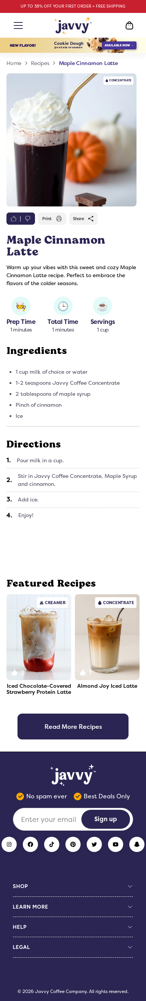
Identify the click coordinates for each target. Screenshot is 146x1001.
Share (83, 219)
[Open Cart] (129, 25)
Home (13, 63)
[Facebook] (30, 844)
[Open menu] (16, 25)
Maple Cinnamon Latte (88, 63)
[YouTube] (115, 844)
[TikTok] (51, 844)
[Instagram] (9, 844)
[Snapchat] (136, 844)
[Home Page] (73, 25)
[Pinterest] (73, 844)
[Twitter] (94, 844)
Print (52, 219)
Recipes (40, 63)
